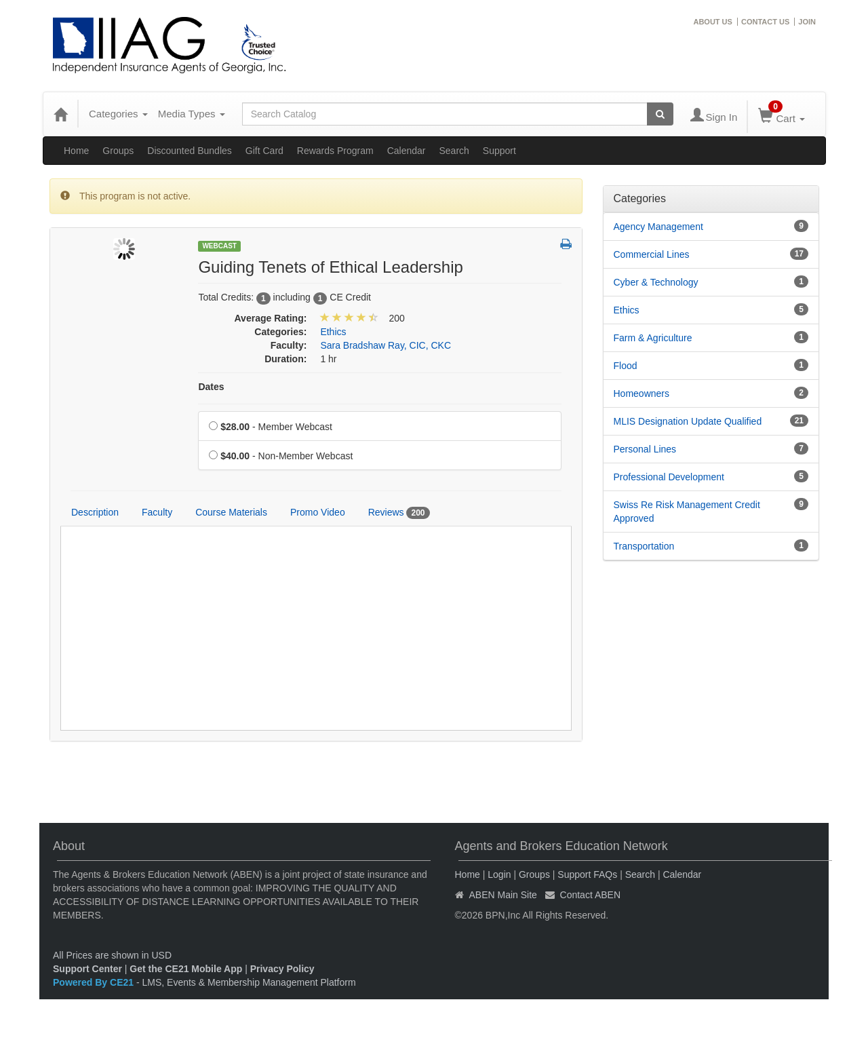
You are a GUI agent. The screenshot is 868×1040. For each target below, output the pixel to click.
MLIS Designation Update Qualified (688, 421)
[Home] (60, 114)
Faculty (157, 512)
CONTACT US (765, 22)
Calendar (406, 150)
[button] (566, 245)
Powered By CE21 (94, 982)
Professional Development (669, 476)
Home (76, 150)
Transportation (644, 546)
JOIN (807, 22)
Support (499, 150)
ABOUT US (712, 22)
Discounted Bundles (189, 150)
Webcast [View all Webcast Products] (219, 246)
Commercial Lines (652, 254)
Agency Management (658, 226)
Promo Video (317, 512)
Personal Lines (645, 449)
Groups (118, 150)
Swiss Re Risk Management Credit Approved (687, 511)
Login (499, 874)
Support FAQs (587, 874)
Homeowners (641, 393)
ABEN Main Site (503, 894)
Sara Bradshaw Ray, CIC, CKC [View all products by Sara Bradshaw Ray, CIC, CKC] (385, 345)
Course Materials (231, 512)
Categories (118, 113)
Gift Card (264, 150)
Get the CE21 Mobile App (186, 968)
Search (454, 150)
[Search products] (660, 114)
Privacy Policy (282, 968)
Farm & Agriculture (653, 337)
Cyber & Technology (656, 282)
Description (95, 512)
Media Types (191, 113)
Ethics (626, 310)
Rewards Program (335, 150)
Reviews (399, 513)
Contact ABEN (590, 894)
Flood (625, 365)
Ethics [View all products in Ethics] (333, 331)
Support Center (87, 968)
